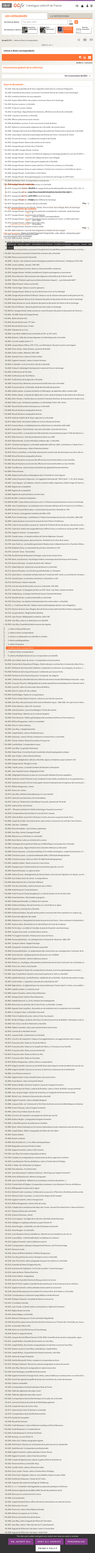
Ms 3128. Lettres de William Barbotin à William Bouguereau (27, 1253)
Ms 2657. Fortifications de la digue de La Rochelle (23, 379)
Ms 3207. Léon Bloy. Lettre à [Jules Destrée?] (29, 1525)
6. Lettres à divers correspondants (21, 648)
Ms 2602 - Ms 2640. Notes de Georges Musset (21, 314)
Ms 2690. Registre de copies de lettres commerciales (24, 494)
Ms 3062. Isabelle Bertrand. (30, 1000)
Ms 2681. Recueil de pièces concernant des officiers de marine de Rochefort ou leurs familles (40, 460)
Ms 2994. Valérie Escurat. (45, 874)
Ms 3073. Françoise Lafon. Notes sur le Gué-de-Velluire (25, 1043)
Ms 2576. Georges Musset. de (42, 211)
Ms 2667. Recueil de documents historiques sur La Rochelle (27, 406)
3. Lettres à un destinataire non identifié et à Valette (27, 636)
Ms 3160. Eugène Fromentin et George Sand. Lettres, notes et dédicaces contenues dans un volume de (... (45, 1375)
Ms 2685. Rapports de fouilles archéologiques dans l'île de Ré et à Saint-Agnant (35, 475)
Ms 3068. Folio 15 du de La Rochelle (25, 1023)
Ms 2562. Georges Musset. (32, 157)
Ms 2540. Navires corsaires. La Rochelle (20, 104)
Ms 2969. (45, 779)
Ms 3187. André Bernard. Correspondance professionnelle (26, 1448)
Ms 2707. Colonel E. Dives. (20, 551)
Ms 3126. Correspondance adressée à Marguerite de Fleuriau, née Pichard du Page (36, 1245)
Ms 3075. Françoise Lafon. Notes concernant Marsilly (25, 1050)
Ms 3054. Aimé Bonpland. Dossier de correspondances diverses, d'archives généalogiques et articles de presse (44, 970)
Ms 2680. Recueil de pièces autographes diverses (23, 456)
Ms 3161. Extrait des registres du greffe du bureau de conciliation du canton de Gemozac (38, 1379)
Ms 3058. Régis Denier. (45, 985)
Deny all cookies (49, 1541)
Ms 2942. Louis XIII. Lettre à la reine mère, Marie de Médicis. (27, 687)
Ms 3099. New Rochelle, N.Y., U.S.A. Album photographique (27, 1142)
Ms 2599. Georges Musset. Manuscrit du (44, 299)
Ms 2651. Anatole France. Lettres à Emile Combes (23, 356)
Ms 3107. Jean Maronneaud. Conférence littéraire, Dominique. (38, 1173)
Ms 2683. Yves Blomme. (36, 467)
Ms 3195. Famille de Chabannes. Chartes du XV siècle (25, 1478)
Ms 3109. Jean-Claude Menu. (36, 1180)
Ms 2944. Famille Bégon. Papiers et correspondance (24, 694)
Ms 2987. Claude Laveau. (36, 847)
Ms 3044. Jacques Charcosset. (27, 932)
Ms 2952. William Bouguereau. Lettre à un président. (25, 721)
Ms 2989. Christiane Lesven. (37, 855)
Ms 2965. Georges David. (21, 763)
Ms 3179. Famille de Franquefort (17, 1417)
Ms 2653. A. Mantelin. (27, 364)
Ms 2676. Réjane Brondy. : (32, 441)
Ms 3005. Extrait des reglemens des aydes (20, 916)
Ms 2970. (45, 782)
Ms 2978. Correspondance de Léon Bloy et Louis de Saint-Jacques (30, 813)
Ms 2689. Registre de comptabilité (18, 490)
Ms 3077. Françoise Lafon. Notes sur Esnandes (22, 1058)
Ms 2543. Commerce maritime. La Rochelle (21, 115)
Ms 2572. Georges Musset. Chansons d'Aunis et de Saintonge (27, 196)
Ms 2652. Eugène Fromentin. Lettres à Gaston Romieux (25, 360)
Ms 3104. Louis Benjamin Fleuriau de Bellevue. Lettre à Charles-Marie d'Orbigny (35, 1161)
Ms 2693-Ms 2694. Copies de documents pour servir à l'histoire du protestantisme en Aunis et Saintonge (44, 502)
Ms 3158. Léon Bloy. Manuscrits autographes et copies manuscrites (30, 1368)
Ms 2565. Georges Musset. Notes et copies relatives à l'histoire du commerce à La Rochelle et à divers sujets (44, 169)
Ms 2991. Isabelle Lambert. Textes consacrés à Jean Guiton (27, 863)
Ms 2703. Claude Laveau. (34, 536)
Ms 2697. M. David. (27, 513)
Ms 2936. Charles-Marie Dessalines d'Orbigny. (45, 664)
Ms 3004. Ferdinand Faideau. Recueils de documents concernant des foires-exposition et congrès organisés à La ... (44, 912)
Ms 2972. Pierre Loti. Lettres (15, 790)
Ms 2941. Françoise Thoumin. (45, 683)
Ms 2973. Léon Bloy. (29, 794)
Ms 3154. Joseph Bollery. (32, 1352)
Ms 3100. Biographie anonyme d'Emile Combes (23, 1146)
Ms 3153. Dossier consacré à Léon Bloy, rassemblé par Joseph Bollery (31, 1349)
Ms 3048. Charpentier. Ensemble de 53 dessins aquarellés (26, 947)
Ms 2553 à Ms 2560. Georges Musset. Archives (22, 150)
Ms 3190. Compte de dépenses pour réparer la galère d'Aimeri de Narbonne (33, 1459)
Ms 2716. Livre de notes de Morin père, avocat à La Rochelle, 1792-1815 (31, 586)
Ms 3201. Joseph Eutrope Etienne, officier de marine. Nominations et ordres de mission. (38, 1502)
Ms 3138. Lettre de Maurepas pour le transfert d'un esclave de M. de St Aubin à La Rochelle (39, 1291)
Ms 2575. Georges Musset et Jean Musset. (42, 207)
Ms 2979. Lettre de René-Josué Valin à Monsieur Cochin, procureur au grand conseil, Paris (39, 817)
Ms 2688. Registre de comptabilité (18, 486)
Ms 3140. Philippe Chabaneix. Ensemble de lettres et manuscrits (29, 1299)
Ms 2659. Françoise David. (32, 387)
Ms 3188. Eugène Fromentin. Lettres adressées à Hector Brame (28, 1452)
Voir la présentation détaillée (76, 76)
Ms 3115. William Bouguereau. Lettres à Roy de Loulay (25, 1203)
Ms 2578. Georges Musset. (42, 219)
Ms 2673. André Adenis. (36, 429)
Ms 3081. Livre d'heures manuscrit (18, 1073)
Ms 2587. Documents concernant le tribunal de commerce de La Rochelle (32, 253)
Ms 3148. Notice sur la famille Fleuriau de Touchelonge (25, 1329)
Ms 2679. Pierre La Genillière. (45, 452)
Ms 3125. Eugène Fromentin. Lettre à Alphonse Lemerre (26, 1241)
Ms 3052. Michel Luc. (45, 962)
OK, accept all (21, 1541)
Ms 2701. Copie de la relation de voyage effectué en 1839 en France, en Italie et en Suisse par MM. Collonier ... (45, 528)
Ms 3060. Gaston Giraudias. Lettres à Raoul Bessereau (25, 993)
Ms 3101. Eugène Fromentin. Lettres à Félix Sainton (24, 1150)
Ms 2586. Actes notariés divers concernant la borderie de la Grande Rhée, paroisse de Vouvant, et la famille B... (45, 249)
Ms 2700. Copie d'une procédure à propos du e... (45, 525)
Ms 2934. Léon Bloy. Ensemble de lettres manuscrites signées (28, 624)
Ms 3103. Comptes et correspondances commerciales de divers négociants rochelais (37, 1157)
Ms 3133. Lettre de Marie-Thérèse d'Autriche (21, 1272)
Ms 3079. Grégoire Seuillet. (44, 1065)
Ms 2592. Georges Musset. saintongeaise (38, 272)
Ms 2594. (40, 280)
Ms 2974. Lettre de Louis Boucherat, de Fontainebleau (25, 798)
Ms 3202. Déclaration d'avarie (16, 1505)
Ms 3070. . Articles (20, 1031)
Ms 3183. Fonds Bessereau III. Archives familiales (23, 1433)
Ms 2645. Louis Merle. (31, 333)
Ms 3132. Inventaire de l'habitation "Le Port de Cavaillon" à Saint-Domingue (34, 1268)
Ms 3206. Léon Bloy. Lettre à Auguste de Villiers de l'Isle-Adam (28, 1521)
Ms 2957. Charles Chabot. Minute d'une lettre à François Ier (27, 740)
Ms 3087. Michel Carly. (27, 1096)
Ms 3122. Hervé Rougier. (19, 1230)
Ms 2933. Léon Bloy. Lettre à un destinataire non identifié (26, 620)
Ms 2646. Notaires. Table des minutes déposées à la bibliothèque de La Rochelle (35, 337)
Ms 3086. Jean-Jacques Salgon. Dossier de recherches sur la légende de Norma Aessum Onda (40, 1092)
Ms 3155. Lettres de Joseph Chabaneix (19, 1356)
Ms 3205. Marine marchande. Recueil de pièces (22, 1517)
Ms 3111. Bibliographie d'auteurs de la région (22, 1188)
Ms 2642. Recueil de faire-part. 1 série (20, 322)
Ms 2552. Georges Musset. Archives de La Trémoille (24, 146)
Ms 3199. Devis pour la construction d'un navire (23, 1494)
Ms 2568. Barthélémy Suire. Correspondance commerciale (27, 180)
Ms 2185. (39, 89)
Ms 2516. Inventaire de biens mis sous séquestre (23, 96)
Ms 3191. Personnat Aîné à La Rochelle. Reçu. (22, 1463)
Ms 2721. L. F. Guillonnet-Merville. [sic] (40, 605)
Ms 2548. (44, 131)
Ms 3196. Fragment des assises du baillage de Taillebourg (26, 1482)
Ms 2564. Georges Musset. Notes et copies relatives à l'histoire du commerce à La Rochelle (39, 165)
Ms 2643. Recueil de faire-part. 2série (19, 326)
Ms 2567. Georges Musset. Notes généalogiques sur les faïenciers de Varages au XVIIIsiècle (39, 176)
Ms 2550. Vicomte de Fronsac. (30, 138)
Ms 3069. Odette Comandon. (31, 1027)
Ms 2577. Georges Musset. (25, 215)
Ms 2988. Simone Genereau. (45, 851)
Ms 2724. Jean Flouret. (27, 616)
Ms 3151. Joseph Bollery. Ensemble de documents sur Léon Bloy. (29, 1341)
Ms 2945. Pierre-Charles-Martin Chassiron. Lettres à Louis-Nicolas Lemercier (34, 698)
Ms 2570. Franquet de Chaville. (45, 188)
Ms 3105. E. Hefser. (23, 1165)
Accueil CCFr (7, 40)
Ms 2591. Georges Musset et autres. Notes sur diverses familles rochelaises (33, 268)
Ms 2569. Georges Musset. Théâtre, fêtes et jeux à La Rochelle (28, 184)
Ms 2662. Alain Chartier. (45, 398)
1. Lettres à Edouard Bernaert (19, 629)
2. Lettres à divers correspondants (21, 633)
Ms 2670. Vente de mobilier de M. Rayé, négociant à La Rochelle (29, 418)
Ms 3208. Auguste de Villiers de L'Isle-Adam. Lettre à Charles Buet (29, 1528)
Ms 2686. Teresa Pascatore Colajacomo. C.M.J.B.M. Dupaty (44, 479)
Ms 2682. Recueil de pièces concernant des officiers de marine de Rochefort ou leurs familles (40, 463)
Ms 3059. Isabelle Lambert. (22, 989)
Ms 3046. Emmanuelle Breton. (37, 939)
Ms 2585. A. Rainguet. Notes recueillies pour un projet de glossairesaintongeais (35, 245)
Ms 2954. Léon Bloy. (20, 729)
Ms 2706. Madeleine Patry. (32, 548)
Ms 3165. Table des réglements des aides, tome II (23, 1394)
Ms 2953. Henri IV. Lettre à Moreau (18, 725)
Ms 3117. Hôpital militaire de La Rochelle (20, 1211)
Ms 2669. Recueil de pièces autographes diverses (23, 414)
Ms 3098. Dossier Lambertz (15, 1138)
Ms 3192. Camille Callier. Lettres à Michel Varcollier (24, 1467)
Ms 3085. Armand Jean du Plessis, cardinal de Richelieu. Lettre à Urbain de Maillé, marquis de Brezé (43, 1088)
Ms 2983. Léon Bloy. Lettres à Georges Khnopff (22, 832)
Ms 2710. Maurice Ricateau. (28, 563)
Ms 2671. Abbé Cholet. (32, 421)
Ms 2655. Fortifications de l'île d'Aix (18, 372)
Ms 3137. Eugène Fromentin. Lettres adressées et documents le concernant (33, 1287)
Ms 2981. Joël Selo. (16, 825)
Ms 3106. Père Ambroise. (20, 1169)
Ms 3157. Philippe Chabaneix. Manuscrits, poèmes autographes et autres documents (37, 1364)
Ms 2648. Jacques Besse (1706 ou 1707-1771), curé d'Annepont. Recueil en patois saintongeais (40, 345)
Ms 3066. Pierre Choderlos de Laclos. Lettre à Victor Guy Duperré (29, 1016)
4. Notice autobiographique (18, 640)
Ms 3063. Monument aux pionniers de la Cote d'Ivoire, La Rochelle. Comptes (34, 1004)
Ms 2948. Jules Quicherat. (30, 710)
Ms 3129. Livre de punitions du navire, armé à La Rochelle (31, 1257)
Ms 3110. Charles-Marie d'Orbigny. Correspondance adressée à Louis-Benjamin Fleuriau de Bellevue (43, 1184)
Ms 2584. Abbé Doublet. (35, 242)
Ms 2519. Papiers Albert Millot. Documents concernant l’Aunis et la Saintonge (34, 100)
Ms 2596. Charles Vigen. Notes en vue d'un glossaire (24, 288)
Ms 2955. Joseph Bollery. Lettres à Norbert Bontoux (24, 733)
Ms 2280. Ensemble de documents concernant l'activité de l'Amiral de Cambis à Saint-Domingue (41, 92)
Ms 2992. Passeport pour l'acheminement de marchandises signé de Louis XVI (34, 867)
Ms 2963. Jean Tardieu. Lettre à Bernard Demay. (23, 756)
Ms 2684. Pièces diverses (14, 471)
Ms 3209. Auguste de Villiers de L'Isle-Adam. (26, 1532)
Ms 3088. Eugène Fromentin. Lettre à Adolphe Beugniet (26, 1100)
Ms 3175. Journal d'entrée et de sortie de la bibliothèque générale (30, 1402)
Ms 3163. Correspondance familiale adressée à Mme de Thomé (28, 1387)
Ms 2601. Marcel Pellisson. (33, 307)
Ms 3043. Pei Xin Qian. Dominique (37, 928)
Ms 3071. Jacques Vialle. (24, 1035)
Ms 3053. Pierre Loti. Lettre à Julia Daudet (21, 966)
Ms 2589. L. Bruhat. (44, 261)
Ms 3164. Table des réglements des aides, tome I (23, 1391)
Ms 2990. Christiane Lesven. (33, 859)
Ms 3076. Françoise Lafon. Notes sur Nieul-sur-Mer (24, 1054)
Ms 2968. (38, 775)
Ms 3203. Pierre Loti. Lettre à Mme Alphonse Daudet (24, 1509)
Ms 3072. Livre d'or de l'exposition (43, 1039)
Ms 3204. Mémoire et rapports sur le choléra (21, 1513)
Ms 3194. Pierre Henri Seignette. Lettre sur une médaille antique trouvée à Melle (35, 1475)
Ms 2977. (34, 809)
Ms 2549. (39, 135)
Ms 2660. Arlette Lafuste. (41, 391)
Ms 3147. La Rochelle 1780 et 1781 (17, 1326)
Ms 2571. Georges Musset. (37, 192)
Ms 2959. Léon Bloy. (21, 748)
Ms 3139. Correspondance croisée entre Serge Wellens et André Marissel (32, 1295)
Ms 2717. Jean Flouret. (39, 590)
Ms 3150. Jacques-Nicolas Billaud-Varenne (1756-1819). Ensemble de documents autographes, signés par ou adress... (44, 1337)
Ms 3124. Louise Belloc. (32, 1238)
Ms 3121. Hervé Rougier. (31, 1226)
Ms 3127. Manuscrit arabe (14, 1249)
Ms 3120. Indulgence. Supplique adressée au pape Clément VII (28, 1222)
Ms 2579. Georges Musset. (25, 222)
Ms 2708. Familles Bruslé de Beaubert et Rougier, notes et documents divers (33, 555)
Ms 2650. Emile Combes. (22, 353)
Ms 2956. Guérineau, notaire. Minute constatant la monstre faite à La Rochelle (34, 737)
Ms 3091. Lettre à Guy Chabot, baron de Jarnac (22, 1111)
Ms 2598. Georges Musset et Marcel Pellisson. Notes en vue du (45, 295)
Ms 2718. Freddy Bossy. (33, 594)
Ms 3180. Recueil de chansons (16, 1421)
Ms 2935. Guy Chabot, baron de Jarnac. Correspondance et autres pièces (32, 660)
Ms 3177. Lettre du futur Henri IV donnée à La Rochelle (25, 1410)
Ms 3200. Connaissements (14, 1498)
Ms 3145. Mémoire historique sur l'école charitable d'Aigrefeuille (29, 1318)
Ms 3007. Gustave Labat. (35, 924)
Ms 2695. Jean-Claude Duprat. (45, 506)
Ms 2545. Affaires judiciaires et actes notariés (22, 119)
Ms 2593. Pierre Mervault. (38, 276)
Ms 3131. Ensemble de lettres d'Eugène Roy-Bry (23, 1264)
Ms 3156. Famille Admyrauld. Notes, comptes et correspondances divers (32, 1360)
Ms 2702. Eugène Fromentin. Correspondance (22, 532)
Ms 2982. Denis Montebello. (25, 828)
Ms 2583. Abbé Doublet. (17, 238)
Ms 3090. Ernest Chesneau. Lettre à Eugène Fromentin (25, 1108)
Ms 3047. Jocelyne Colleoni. (22, 943)
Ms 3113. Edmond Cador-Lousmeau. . (33, 1196)
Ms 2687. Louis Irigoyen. (45, 483)
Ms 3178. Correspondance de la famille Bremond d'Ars (25, 1414)
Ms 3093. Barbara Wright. (28, 1119)
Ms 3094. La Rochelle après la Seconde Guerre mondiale (26, 1123)
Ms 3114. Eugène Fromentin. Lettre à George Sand (24, 1199)
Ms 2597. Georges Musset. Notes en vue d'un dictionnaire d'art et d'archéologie (35, 291)
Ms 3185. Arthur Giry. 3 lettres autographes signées (24, 1440)
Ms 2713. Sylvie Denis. (45, 574)
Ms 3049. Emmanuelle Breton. (45, 951)
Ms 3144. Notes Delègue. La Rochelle (19, 1314)
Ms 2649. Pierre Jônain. (27, 349)
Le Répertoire (59, 16)
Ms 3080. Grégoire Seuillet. (40, 1069)
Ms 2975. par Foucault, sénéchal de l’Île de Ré (35, 802)
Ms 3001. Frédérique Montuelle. (26, 901)
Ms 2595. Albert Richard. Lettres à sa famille (21, 284)
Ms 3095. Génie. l (45, 1127)
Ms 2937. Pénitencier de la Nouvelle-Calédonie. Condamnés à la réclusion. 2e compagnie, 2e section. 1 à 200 (45, 668)
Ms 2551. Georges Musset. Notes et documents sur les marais (28, 142)
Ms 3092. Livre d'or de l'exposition (31, 1115)
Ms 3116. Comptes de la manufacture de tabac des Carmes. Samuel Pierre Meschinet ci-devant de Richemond (45, 1207)
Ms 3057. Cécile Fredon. (31, 981)
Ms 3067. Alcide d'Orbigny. (45, 1020)
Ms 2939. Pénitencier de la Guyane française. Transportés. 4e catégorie (32, 675)
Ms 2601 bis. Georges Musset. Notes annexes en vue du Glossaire (44, 310)
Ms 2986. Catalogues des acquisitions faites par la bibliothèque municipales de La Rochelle (39, 844)
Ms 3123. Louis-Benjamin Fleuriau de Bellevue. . (38, 1234)
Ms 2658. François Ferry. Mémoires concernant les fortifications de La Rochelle (34, 383)
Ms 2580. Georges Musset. (24, 226)
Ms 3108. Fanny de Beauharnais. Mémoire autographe (25, 1176)
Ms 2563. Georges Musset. (31, 161)
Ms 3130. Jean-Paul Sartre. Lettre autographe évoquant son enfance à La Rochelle (36, 1261)
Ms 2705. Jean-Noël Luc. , (45, 544)
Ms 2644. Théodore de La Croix (16, 330)
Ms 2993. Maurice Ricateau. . (22, 870)
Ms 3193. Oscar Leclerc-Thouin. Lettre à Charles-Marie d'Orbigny (29, 1471)
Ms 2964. (40, 759)
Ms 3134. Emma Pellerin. (19, 1276)
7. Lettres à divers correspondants (21, 652)
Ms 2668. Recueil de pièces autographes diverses (23, 410)
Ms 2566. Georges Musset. (25, 173)
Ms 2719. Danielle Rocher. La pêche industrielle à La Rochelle (28, 597)
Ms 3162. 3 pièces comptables (16, 1383)
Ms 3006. (45, 920)
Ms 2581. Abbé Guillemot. (35, 230)
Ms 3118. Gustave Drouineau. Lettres (19, 1215)
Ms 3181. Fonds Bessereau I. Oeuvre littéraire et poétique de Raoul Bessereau (34, 1425)
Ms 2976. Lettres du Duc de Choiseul (18, 805)
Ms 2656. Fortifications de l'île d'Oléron (20, 375)
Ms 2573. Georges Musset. (30, 200)
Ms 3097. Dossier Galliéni (14, 1134)
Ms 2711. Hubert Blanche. (31, 567)
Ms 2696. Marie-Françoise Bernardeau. (37, 509)
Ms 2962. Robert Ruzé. (37, 752)
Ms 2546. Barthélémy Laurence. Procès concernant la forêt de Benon (31, 123)
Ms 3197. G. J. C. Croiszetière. (36, 1486)
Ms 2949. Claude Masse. (27, 714)
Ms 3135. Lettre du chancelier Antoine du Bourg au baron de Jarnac (30, 1280)
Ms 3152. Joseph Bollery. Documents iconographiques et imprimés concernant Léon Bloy (38, 1345)
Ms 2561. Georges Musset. (45, 154)
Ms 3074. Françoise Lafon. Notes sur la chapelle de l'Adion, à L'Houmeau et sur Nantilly (38, 1046)
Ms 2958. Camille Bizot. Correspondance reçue (22, 744)
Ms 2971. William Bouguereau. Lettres (19, 786)
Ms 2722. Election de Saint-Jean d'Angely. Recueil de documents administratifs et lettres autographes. (44, 609)
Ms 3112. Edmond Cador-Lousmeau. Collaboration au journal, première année (44, 1192)
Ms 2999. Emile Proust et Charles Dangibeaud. (37, 893)
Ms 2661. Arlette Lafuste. (45, 395)
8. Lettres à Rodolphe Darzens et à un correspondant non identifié (33, 655)
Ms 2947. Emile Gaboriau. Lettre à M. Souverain (23, 706)
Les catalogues (16, 16)
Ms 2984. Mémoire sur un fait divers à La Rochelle (23, 836)
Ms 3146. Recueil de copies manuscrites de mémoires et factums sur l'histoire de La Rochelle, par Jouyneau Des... (45, 1322)
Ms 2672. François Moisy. (37, 425)
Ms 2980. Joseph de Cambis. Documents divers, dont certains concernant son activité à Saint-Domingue (44, 821)
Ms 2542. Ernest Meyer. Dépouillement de (38, 112)
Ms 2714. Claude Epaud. (31, 578)
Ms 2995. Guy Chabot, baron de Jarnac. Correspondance (26, 878)
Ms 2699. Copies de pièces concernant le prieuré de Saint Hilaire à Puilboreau (34, 521)
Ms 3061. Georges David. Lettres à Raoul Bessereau (24, 997)
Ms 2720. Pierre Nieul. (36, 601)
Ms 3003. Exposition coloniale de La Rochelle (22, 909)
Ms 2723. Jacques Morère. (24, 613)
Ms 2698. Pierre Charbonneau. (43, 517)
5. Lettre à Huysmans (16, 644)
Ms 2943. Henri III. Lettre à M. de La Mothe (20, 691)
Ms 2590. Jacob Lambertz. (22, 265)
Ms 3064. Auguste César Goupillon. (42, 1008)
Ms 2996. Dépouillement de (24, 882)
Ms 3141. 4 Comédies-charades (16, 1303)
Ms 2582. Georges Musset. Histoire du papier (21, 234)
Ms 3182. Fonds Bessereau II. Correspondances (22, 1429)
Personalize (76, 1541)
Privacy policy (48, 1548)
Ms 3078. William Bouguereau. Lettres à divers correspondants (28, 1062)
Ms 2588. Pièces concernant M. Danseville (20, 257)
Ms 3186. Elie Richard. (36, 1444)
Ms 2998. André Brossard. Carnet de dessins (21, 890)
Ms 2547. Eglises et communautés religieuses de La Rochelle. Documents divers (35, 127)
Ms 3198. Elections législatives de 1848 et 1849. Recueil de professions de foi (33, 1490)
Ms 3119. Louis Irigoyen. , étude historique (34, 1218)
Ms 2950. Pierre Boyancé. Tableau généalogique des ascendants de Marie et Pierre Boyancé (39, 717)
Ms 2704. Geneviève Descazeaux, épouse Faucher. (37, 540)
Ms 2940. (45, 679)
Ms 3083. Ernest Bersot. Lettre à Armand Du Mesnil (24, 1081)
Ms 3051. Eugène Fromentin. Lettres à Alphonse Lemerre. (26, 958)
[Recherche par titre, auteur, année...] (45, 21)
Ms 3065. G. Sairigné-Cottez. (24, 1012)
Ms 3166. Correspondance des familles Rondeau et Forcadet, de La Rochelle (33, 1398)
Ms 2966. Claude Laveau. (32, 767)
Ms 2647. (19, 341)
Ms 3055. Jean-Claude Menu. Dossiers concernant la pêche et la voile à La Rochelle (36, 974)
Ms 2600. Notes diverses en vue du (42, 303)
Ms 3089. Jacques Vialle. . (44, 1104)
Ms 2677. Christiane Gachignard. (45, 444)
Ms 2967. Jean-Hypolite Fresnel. (24, 771)
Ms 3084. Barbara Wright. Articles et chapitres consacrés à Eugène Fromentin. (34, 1085)
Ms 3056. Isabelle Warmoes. (45, 978)
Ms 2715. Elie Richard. (20, 582)
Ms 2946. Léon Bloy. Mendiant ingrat (45, 702)
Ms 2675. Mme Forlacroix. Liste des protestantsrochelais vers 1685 (30, 437)
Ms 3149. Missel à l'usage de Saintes (18, 1333)
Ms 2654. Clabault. (34, 368)
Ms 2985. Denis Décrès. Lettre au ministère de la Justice (26, 840)
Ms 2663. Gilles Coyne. (35, 402)
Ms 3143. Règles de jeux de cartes (17, 1310)
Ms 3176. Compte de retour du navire (21, 1406)
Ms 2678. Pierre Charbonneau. (26, 448)
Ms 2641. (16, 318)
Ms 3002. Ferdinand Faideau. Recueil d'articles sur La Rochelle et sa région (33, 905)
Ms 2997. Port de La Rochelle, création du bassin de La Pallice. (28, 886)
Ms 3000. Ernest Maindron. (24, 897)
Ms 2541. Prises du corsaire (18, 108)
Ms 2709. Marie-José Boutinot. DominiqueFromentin (41, 559)
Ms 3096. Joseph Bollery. (31, 1131)
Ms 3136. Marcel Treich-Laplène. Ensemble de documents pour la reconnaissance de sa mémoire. (41, 1284)
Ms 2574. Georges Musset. (26, 203)
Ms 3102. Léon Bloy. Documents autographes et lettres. (26, 1153)
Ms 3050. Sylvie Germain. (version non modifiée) (32, 955)
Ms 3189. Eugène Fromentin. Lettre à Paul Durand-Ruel (26, 1456)
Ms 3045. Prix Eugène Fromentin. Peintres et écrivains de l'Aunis (29, 935)
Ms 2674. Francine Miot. (45, 433)
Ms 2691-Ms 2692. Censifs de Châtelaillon (20, 498)
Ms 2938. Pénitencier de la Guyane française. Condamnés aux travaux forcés (34, 672)
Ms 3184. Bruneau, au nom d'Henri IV (19, 1437)
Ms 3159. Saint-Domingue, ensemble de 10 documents (25, 1372)
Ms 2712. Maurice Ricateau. (32, 571)
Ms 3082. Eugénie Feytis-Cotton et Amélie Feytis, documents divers (30, 1077)
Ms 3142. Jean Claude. (34, 1306)
